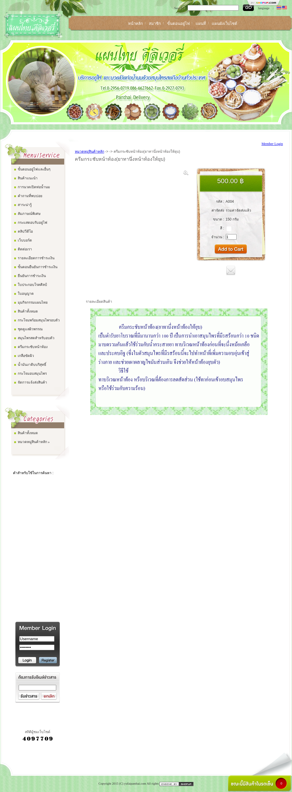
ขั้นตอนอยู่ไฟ (178, 23)
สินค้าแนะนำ (28, 178)
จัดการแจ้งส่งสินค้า (32, 382)
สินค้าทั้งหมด (28, 311)
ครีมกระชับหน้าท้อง (33, 347)
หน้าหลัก (135, 23)
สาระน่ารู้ (25, 205)
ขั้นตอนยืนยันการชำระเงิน (37, 267)
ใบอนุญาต (26, 294)
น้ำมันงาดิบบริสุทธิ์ (32, 365)
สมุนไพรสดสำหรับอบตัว (36, 338)
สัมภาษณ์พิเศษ (29, 214)
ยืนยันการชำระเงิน (32, 276)
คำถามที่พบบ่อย (30, 196)
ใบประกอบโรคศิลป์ (32, 285)
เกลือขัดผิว (26, 356)
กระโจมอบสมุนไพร (32, 373)
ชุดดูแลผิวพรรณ (30, 329)
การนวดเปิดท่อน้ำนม (34, 187)
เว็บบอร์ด (25, 240)
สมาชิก (155, 23)
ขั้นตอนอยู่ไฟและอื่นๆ (34, 169)
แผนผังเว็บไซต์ (224, 23)
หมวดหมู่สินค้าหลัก (89, 151)
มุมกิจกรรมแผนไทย (33, 302)
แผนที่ (201, 23)
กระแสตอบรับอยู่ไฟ (32, 222)
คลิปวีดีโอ (25, 231)
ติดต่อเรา (25, 249)
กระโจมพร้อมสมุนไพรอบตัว (39, 320)
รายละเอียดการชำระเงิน (36, 258)
